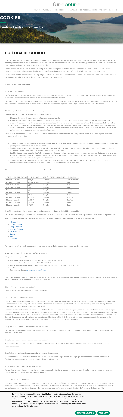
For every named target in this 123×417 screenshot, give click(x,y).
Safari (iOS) (14, 239)
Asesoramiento (90, 10)
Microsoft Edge (15, 222)
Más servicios (104, 10)
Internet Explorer (16, 229)
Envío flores (60, 10)
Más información (32, 406)
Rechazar (103, 413)
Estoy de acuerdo (85, 413)
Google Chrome (16, 224)
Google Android (16, 227)
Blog (114, 10)
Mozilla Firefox (15, 231)
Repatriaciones (75, 10)
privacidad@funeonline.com (36, 270)
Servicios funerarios (44, 10)
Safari (12, 236)
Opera (12, 234)
